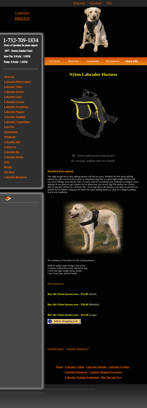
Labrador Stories (13, 157)
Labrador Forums (14, 101)
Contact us (10, 147)
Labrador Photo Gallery (17, 81)
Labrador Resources (15, 177)
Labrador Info (12, 142)
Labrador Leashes (119, 367)
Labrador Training (14, 116)
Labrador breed (56, 348)
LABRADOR (22, 13)
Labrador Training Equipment (82, 377)
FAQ (7, 162)
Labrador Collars (74, 367)
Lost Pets (9, 126)
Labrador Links (13, 96)
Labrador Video (13, 86)
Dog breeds (95, 3)
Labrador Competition (16, 121)
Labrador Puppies (14, 111)
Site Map (9, 172)
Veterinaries (11, 131)
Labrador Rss (12, 152)
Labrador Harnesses (77, 348)
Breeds (8, 167)
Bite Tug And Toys (111, 377)
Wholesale (9, 137)
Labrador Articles (14, 91)
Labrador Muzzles (96, 367)
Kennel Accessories (111, 372)
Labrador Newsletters (16, 106)
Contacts (94, 372)
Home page (79, 3)
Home (59, 367)
